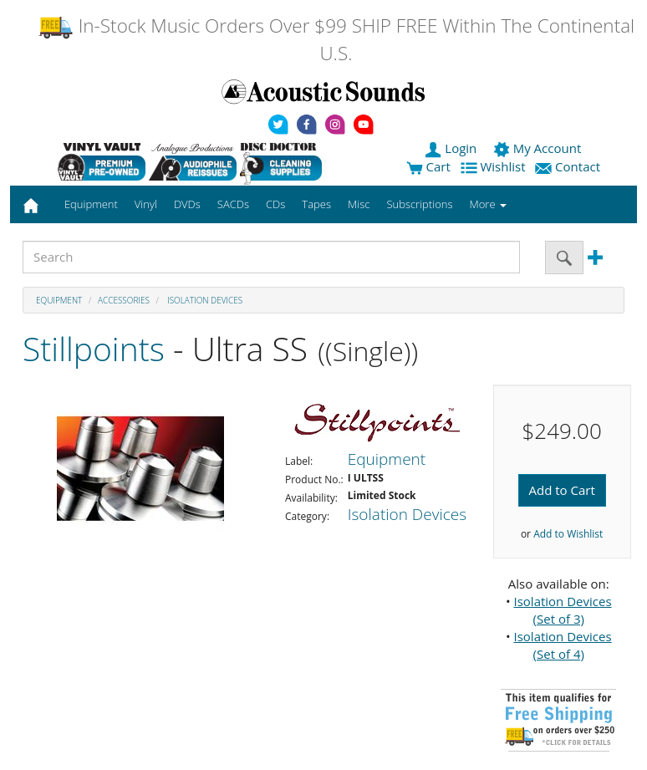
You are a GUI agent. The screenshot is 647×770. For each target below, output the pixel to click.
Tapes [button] (316, 204)
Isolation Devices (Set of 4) (562, 645)
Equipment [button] (91, 204)
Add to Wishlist (568, 534)
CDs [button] (275, 204)
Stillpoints (94, 348)
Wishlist (495, 166)
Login (452, 148)
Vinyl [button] (146, 204)
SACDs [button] (233, 204)
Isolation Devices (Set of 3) (562, 610)
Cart (428, 166)
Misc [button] (358, 204)
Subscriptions (419, 204)
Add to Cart (562, 490)
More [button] (488, 204)
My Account (538, 148)
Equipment (59, 300)
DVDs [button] (187, 204)
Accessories (124, 300)
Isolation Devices (204, 300)
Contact (569, 166)
